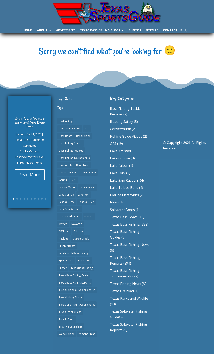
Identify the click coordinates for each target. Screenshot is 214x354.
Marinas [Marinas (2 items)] (89, 216)
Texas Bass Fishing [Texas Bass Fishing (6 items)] (82, 268)
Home (28, 30)
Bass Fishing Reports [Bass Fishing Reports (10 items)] (71, 150)
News (114, 202)
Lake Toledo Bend (124, 187)
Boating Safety (121, 121)
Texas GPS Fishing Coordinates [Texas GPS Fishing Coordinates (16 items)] (77, 304)
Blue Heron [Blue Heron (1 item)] (82, 165)
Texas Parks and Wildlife (129, 298)
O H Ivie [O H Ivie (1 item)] (78, 231)
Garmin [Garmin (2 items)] (63, 180)
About (42, 30)
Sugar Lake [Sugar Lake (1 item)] (84, 260)
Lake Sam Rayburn (124, 180)
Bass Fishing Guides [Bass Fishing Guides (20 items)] (70, 143)
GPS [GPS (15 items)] (74, 180)
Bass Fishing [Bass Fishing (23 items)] (83, 136)
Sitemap (152, 30)
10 (45, 199)
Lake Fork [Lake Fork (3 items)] (83, 194)
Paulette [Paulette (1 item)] (63, 238)
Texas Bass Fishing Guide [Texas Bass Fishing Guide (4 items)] (73, 275)
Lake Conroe (120, 158)
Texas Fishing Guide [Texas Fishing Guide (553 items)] (70, 297)
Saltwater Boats (122, 209)
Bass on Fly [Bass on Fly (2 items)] (65, 165)
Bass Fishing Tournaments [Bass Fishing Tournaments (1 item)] (74, 158)
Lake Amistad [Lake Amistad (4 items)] (88, 187)
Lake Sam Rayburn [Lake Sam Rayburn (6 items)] (69, 209)
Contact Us (172, 30)
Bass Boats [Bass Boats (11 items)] (65, 136)
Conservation (120, 129)
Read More (29, 174)
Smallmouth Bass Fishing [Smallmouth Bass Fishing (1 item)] (73, 253)
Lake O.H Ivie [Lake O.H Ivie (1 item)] (86, 202)
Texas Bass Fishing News (129, 244)
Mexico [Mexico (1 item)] (63, 224)
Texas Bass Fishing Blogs (100, 30)
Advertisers (65, 30)
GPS (113, 143)
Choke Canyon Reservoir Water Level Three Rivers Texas (30, 123)
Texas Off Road (122, 291)
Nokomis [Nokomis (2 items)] (76, 224)
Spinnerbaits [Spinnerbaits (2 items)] (66, 260)
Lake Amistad (120, 151)
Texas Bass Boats (124, 217)
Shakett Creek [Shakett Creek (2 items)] (81, 238)
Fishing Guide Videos (126, 136)
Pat (22, 134)
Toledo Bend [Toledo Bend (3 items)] (66, 319)
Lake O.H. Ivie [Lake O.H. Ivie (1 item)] (67, 202)
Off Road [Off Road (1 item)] (64, 231)
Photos (135, 30)
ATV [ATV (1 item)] (87, 128)
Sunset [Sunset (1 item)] (63, 268)
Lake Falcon (119, 165)
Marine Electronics (124, 195)
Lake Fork (117, 173)
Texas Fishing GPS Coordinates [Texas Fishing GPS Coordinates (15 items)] (77, 290)
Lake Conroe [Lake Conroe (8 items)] (66, 194)
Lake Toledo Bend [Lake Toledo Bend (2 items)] (69, 216)
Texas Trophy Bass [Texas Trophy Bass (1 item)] (70, 312)
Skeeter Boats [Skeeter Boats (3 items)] (67, 246)
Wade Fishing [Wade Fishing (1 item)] (66, 334)
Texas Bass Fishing (28, 140)
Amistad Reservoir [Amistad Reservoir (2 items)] (69, 128)
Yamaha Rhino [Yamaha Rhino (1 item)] (87, 334)
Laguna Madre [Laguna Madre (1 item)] (67, 187)
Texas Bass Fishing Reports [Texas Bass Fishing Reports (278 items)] (75, 282)
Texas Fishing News (125, 283)
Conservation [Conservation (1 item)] (88, 172)
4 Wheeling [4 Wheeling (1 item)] (65, 121)
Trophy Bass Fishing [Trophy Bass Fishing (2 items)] (70, 326)
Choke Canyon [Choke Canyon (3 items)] (67, 172)
